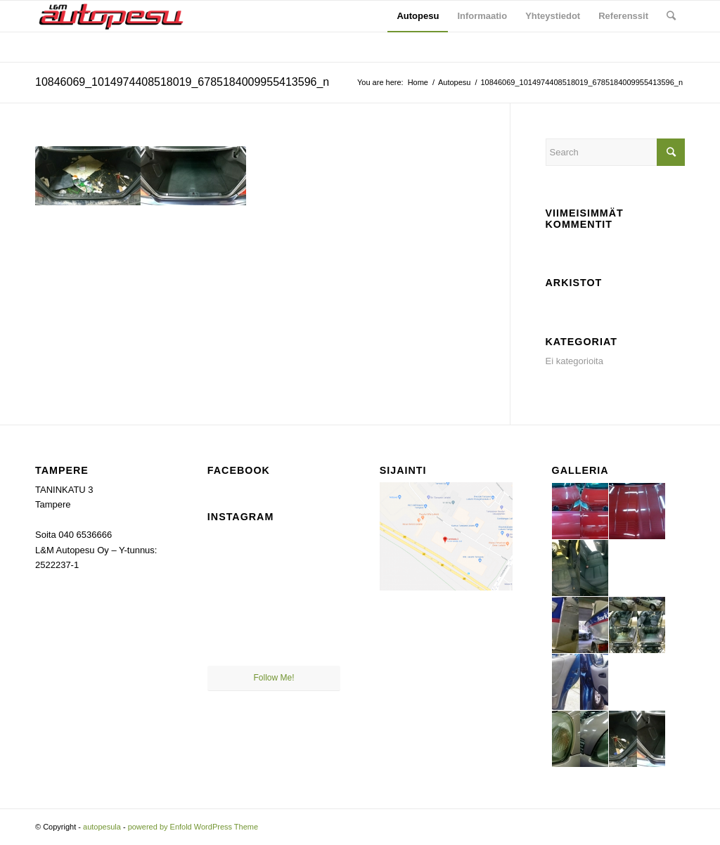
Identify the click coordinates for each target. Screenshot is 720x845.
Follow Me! (274, 678)
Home (418, 82)
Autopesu (454, 82)
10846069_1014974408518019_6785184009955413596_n (182, 82)
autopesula (102, 827)
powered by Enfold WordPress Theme (193, 827)
